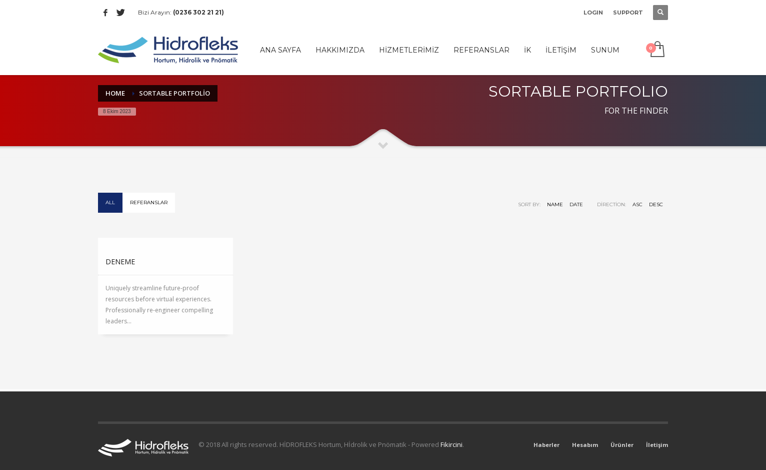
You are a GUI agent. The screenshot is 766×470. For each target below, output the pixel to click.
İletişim (657, 444)
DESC (656, 204)
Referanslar (149, 202)
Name (555, 204)
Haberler (547, 444)
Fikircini (451, 444)
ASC (637, 204)
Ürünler (622, 444)
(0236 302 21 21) (198, 12)
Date (576, 204)
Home (115, 93)
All (110, 202)
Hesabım (585, 444)
